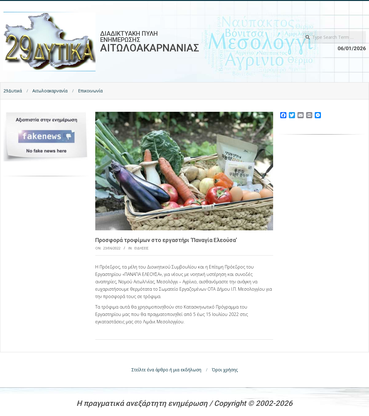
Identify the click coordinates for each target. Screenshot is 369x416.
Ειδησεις (141, 248)
